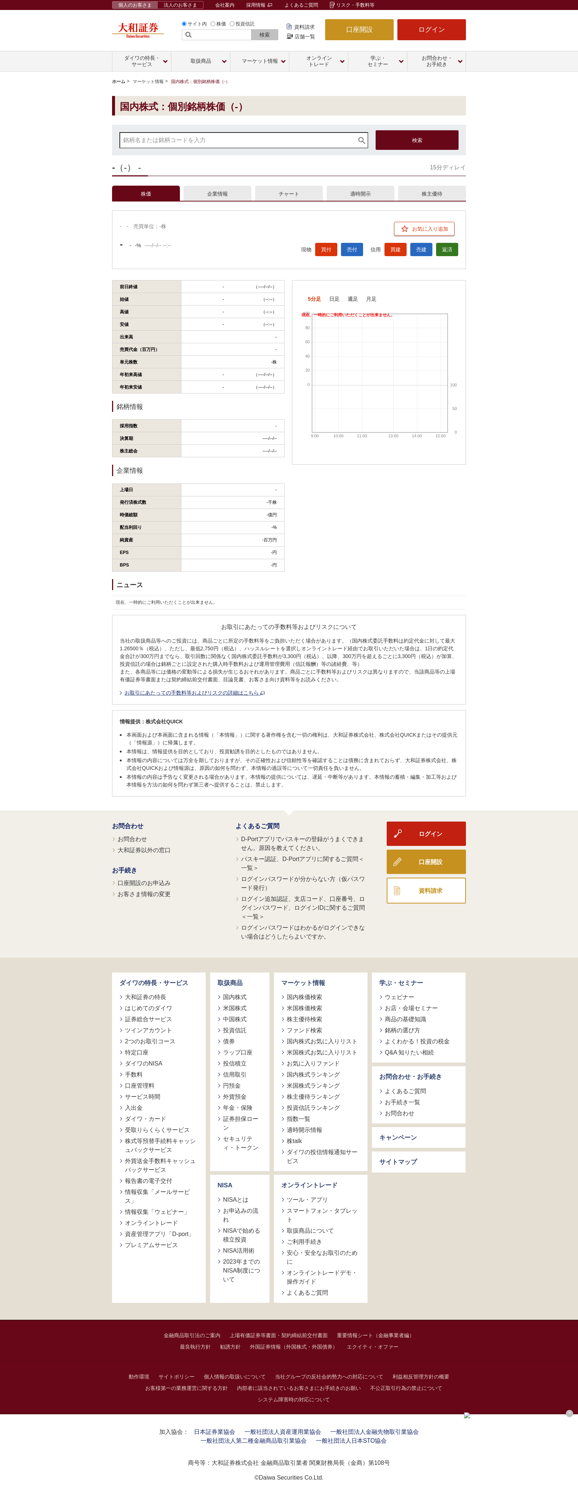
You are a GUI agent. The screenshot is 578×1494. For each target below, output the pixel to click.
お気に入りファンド (313, 1063)
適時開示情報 (304, 1130)
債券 (229, 1041)
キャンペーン (398, 1137)
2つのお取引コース (150, 1041)
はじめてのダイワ (148, 1008)
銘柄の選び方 (402, 1030)
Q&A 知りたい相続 (409, 1052)
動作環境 (139, 1377)
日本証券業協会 (214, 1432)
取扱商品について (310, 1231)
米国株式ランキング (313, 1085)
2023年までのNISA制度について (241, 1271)
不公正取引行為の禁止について (406, 1388)
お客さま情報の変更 (144, 894)
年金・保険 (238, 1108)
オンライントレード (151, 1223)
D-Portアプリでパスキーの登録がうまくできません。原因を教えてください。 (302, 843)
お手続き (124, 870)
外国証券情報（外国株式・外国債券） (294, 1347)
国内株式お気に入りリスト (322, 1041)
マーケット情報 (148, 81)
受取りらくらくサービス (157, 1130)
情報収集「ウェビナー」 (157, 1212)
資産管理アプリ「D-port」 (159, 1234)
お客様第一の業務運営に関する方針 (186, 1388)
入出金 (134, 1108)
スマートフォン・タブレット (322, 1215)
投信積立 (235, 1063)
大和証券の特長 (145, 997)
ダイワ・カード (145, 1119)
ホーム (118, 81)
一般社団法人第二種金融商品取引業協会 (254, 1441)
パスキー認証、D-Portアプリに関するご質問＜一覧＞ (302, 863)
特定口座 (137, 1052)
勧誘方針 (230, 1347)
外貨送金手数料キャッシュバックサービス (160, 1165)
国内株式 (235, 997)
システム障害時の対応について (294, 1399)
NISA (225, 1185)
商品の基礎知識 (405, 1019)
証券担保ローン (240, 1123)
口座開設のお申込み (144, 883)
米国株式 (235, 1008)
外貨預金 (235, 1097)
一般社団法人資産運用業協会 (282, 1432)
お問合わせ (127, 826)
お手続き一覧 (402, 1102)
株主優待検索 (304, 1019)
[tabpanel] (289, 603)
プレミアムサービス (151, 1245)
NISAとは (235, 1200)
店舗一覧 (305, 36)
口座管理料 (139, 1085)
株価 (221, 24)
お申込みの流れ (240, 1215)
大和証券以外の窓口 (144, 850)
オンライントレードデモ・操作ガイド (322, 1277)
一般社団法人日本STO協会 (351, 1441)
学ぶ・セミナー (401, 983)
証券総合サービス (148, 1019)
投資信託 (245, 24)
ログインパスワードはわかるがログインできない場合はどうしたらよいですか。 (303, 932)
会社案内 (224, 5)
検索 (265, 35)
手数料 (134, 1074)
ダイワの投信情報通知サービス (322, 1156)
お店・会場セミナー (411, 1008)
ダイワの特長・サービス (153, 983)
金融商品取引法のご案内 (192, 1335)
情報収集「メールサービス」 (157, 1196)
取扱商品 (230, 983)
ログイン (431, 29)
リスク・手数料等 (355, 5)
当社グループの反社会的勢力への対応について (329, 1377)
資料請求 (304, 27)
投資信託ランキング (313, 1108)
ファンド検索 (304, 1030)
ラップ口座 (238, 1052)
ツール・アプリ (307, 1200)
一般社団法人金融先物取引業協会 (374, 1432)
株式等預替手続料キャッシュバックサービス (160, 1145)
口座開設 (359, 29)
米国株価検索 (304, 1008)
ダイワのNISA (143, 1063)
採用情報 (259, 5)
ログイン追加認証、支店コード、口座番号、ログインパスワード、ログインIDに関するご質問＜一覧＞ (303, 908)
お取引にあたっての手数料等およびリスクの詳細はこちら (195, 693)
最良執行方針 (195, 1347)
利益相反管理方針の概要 (421, 1377)
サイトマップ (398, 1162)
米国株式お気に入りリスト (322, 1052)
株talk (294, 1141)
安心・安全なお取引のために (322, 1257)
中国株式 (235, 1019)
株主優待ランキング (313, 1097)
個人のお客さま (135, 5)
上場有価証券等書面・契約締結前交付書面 (279, 1335)
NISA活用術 (238, 1250)
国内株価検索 (304, 997)
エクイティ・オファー (372, 1347)
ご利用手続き (304, 1242)
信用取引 (235, 1074)
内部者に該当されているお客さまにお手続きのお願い (299, 1388)
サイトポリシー (177, 1377)
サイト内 (197, 24)
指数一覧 (298, 1119)
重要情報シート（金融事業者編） (375, 1335)
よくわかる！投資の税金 (417, 1041)
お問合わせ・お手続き (410, 1076)
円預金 (232, 1085)
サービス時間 (142, 1097)
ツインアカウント (148, 1030)
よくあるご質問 (301, 5)
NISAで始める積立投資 (241, 1235)
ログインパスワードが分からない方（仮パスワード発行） (303, 883)
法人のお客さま (180, 5)
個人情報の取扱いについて (235, 1377)
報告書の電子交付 (148, 1181)
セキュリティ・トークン (240, 1143)
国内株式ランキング (313, 1074)
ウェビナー (399, 997)
